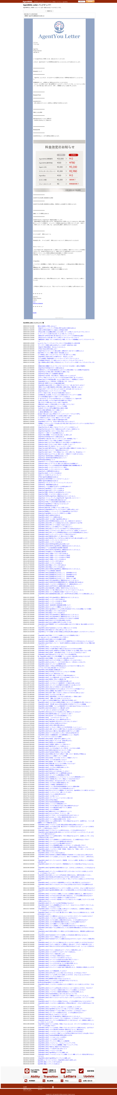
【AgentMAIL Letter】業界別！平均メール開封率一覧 (52, 679)
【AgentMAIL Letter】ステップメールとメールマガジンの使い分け (55, 798)
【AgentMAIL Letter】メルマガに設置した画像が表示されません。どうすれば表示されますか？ (63, 920)
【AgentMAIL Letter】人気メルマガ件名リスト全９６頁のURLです (55, 687)
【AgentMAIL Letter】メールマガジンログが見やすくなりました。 (55, 957)
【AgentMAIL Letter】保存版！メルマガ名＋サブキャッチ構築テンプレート (58, 757)
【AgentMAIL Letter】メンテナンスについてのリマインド (53, 540)
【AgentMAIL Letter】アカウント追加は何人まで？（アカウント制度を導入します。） (60, 950)
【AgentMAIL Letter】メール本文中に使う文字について (52, 1048)
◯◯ (34, 301)
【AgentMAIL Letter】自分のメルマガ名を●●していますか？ (54, 771)
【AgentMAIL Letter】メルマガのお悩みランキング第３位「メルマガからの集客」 (59, 748)
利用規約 (25, 1088)
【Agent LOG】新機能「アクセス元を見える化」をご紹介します (55, 434)
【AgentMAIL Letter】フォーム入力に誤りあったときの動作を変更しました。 (58, 963)
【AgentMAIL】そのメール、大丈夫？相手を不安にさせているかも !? (56, 421)
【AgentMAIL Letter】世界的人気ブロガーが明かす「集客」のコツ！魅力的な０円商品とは (62, 754)
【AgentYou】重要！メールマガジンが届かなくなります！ (53, 494)
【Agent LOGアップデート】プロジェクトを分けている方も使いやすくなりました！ (60, 389)
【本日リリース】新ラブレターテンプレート (49, 475)
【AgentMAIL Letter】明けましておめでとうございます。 (53, 1014)
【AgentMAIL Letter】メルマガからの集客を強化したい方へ (53, 767)
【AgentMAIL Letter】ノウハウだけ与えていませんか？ (52, 646)
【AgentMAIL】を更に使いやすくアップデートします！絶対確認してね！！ (58, 438)
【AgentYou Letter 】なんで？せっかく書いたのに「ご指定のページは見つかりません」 (61, 454)
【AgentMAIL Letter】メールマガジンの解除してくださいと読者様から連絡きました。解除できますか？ (65, 893)
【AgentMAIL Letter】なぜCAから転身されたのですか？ (52, 723)
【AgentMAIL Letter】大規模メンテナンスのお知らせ (52, 559)
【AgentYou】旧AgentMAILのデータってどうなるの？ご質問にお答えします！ (58, 509)
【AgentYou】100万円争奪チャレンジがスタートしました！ (54, 478)
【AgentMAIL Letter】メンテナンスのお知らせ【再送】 (52, 601)
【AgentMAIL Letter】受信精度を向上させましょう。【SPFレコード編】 (57, 578)
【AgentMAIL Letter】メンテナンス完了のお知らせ (51, 599)
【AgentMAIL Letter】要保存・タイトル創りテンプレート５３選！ (55, 761)
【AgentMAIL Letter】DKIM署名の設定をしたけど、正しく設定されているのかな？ (60, 521)
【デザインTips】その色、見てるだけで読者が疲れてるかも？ (54, 392)
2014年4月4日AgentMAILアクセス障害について (50, 982)
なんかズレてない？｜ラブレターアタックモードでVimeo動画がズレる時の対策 (59, 343)
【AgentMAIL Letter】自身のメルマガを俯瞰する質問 (52, 639)
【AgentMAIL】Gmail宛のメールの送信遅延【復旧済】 (52, 551)
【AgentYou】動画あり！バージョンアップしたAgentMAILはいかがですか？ (58, 511)
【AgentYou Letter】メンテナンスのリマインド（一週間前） (54, 469)
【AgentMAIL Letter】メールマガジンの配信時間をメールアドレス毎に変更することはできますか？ (64, 882)
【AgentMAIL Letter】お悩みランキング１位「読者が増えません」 (55, 740)
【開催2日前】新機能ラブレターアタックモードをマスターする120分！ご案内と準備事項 (61, 366)
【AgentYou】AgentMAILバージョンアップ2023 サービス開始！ (55, 513)
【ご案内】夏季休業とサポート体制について (49, 412)
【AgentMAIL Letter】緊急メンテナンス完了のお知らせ (52, 610)
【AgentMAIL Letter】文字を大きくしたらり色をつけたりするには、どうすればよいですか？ (62, 972)
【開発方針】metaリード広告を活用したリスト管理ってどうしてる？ (56, 404)
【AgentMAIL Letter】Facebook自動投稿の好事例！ (51, 801)
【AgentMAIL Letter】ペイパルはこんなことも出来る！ (52, 1037)
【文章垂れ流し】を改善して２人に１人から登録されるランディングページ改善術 (59, 394)
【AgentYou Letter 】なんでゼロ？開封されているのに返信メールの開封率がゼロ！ (60, 442)
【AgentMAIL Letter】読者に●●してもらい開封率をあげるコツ (54, 719)
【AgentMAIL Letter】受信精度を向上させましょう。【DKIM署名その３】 (57, 572)
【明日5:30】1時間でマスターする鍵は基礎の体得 (51, 383)
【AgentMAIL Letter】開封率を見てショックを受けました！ (53, 746)
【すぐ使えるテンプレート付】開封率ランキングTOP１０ (53, 637)
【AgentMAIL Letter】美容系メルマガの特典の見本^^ (52, 742)
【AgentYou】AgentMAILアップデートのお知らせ (51, 488)
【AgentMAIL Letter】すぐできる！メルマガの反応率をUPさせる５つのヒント (58, 815)
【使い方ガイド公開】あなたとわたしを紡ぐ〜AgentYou (53, 402)
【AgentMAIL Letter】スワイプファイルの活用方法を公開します (55, 681)
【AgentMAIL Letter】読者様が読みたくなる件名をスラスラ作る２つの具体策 (58, 618)
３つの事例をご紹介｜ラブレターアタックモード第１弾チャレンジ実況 (57, 354)
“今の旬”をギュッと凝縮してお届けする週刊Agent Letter (52, 419)
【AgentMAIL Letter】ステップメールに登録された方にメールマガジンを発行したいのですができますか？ (66, 942)
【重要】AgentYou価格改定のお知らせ (48, 480)
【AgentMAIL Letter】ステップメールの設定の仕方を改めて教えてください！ (58, 959)
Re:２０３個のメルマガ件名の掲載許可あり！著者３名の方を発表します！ (57, 700)
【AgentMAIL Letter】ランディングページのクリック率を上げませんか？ (57, 534)
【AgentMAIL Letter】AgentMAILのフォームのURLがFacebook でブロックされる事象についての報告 (64, 609)
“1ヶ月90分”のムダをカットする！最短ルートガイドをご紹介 (54, 417)
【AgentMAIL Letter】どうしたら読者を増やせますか (52, 794)
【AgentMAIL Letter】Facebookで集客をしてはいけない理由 (54, 752)
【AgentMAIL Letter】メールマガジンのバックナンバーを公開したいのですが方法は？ (60, 1031)
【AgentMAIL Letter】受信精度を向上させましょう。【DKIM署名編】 (56, 576)
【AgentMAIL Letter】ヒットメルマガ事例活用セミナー (52, 803)
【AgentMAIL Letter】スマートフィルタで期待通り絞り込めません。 (56, 841)
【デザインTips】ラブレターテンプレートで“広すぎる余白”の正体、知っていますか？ (60, 377)
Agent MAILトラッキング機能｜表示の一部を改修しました (53, 352)
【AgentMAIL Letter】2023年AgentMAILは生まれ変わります (54, 544)
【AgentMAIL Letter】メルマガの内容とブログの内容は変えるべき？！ (56, 788)
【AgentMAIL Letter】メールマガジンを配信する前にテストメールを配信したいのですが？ (62, 990)
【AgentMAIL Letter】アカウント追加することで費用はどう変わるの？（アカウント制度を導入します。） (66, 944)
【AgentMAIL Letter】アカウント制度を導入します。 (52, 953)
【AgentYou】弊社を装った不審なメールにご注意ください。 (54, 507)
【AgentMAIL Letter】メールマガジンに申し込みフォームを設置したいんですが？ (59, 1006)
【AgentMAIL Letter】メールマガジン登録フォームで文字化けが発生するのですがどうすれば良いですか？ (66, 1033)
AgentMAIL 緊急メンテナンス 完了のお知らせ (50, 1062)
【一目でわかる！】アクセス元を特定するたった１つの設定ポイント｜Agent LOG (59, 398)
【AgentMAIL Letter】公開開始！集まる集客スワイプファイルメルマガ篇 (57, 690)
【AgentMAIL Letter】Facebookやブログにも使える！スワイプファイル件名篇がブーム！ (61, 688)
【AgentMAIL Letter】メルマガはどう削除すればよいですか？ (54, 955)
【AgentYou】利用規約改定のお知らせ (48, 505)
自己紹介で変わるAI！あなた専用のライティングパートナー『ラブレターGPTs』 (59, 414)
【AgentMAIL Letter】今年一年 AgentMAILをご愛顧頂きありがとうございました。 (59, 1016)
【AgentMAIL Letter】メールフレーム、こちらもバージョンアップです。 (57, 1043)
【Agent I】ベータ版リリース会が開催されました (51, 433)
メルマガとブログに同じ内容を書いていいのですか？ (52, 667)
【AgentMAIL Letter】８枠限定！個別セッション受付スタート (54, 744)
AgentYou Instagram (38, 303)
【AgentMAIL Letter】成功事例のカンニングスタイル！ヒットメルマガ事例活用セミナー (61, 777)
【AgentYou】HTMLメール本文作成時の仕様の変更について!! (54, 501)
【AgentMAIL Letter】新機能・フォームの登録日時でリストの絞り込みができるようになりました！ (64, 706)
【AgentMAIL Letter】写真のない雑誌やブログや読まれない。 (54, 1046)
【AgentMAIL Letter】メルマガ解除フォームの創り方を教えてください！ (57, 923)
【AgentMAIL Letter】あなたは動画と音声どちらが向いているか (55, 622)
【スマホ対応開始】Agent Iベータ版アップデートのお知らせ (54, 396)
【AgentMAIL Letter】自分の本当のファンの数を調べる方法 (53, 708)
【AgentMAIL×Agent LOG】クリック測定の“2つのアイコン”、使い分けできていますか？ (61, 385)
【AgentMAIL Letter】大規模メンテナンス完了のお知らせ (53, 553)
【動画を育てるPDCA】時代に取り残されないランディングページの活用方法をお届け (60, 335)
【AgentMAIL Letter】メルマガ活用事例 (48, 809)
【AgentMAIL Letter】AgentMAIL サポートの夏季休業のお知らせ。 (55, 773)
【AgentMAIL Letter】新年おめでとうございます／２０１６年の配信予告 (57, 654)
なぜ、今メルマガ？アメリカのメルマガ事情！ (50, 736)
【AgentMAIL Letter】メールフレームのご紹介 (50, 1050)
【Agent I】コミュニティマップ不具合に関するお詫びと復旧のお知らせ (57, 328)
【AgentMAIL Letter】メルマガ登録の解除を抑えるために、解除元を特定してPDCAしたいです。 (63, 847)
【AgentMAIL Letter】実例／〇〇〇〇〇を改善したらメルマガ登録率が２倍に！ (59, 635)
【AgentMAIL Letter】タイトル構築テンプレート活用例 (52, 755)
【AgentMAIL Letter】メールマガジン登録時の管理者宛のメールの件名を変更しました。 (61, 991)
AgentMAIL (40, 1089)
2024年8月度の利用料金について (46, 459)
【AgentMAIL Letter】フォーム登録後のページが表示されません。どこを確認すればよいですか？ (63, 839)
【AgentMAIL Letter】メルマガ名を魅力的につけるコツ (52, 759)
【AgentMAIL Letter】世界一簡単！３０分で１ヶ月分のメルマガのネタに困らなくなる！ (61, 692)
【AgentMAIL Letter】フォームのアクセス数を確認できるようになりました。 (58, 980)
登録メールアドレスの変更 (82, 316)
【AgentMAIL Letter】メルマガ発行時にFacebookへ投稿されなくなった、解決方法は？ (61, 1029)
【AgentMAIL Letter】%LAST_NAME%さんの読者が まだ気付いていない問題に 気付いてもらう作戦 (64, 650)
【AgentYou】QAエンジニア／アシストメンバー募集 (52, 391)
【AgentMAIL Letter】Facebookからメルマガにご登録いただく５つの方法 (57, 628)
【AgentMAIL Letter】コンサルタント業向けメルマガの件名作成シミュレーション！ (60, 727)
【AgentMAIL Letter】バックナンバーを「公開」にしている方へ (55, 792)
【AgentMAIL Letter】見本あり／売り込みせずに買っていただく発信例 (56, 780)
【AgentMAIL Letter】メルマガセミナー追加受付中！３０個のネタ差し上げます (59, 683)
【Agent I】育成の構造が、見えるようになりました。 (52, 347)
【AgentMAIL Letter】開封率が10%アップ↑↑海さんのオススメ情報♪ (55, 536)
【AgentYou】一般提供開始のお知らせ (48, 484)
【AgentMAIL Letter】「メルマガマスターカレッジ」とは (53, 717)
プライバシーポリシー (27, 1090)
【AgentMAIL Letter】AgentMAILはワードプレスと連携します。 (55, 1058)
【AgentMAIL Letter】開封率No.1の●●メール (49, 769)
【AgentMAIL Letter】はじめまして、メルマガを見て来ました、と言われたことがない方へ (62, 662)
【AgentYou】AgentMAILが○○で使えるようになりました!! (53, 503)
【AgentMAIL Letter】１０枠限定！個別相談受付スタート (53, 784)
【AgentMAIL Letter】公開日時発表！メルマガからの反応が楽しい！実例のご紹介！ (60, 696)
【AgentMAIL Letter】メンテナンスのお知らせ (50, 542)
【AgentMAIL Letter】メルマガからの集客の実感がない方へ (53, 782)
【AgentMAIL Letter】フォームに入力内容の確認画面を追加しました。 (56, 961)
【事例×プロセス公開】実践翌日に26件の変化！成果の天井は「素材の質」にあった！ (60, 387)
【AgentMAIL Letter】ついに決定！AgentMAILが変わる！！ (53, 519)
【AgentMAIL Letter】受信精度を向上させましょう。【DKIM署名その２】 (57, 574)
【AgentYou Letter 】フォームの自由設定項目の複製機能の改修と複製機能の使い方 (60, 465)
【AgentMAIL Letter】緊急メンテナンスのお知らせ (51, 567)
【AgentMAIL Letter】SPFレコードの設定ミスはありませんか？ (55, 524)
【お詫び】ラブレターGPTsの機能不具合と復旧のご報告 (53, 408)
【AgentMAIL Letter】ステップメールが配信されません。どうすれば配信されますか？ (60, 1012)
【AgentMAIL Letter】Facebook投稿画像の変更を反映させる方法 (55, 1035)
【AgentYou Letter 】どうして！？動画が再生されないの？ (53, 450)
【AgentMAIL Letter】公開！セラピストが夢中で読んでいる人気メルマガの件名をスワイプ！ (62, 729)
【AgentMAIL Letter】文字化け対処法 (48, 800)
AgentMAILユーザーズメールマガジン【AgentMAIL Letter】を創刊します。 (58, 1060)
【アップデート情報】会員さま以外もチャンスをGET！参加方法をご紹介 (57, 345)
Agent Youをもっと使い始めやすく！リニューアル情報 (52, 406)
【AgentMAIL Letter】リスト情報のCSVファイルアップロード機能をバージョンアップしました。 (63, 995)
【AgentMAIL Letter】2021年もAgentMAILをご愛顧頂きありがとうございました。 (59, 549)
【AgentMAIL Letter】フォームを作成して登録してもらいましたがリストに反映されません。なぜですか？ (66, 1027)
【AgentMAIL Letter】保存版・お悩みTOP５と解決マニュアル (54, 738)
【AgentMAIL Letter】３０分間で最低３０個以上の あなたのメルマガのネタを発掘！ (60, 648)
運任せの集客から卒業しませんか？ (47, 326)
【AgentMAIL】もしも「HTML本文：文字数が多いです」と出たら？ (56, 381)
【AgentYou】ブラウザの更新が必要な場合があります (52, 500)
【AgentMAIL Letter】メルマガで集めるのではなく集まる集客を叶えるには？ (58, 805)
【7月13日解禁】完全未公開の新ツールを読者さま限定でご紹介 (55, 415)
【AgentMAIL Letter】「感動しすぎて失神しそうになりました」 (55, 698)
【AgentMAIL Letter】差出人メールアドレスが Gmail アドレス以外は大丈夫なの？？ (60, 528)
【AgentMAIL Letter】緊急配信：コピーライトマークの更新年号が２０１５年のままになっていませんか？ (66, 641)
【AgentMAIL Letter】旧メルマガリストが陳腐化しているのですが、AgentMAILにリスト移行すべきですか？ (66, 790)
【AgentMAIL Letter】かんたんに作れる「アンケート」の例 (53, 813)
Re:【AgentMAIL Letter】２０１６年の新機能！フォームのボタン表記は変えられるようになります (64, 656)
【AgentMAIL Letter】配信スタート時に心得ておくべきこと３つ (55, 629)
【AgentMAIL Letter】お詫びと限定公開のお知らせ (51, 725)
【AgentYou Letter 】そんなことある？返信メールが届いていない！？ (56, 444)
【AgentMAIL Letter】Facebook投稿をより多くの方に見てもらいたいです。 (58, 993)
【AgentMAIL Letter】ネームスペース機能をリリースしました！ (55, 607)
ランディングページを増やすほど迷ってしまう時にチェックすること (56, 333)
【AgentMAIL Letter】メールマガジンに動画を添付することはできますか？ (58, 918)
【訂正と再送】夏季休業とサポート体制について (51, 410)
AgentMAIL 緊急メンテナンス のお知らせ (49, 1063)
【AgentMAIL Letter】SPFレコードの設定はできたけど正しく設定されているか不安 (60, 522)
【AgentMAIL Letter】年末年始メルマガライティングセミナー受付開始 (56, 671)
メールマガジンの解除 (83, 315)
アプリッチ (40, 1086)
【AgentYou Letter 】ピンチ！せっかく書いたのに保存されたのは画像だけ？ (58, 463)
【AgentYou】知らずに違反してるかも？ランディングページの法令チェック (58, 427)
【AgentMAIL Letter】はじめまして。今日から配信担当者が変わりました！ (58, 817)
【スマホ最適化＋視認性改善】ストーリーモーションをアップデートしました (58, 358)
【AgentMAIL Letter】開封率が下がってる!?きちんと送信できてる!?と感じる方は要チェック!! (62, 538)
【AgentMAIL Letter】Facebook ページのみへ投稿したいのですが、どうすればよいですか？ (62, 1010)
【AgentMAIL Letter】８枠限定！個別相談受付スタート (52, 765)
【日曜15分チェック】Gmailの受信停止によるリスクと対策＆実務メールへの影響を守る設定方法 (63, 369)
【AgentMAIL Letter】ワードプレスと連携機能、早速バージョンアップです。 (58, 1044)
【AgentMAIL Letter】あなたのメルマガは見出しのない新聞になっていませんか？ (59, 711)
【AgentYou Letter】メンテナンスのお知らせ (50, 473)
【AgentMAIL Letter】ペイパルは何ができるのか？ (51, 1039)
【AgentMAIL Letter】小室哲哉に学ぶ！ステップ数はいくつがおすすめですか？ (59, 778)
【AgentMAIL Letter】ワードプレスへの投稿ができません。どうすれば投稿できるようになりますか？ (65, 1001)
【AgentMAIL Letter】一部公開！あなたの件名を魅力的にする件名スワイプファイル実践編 (62, 704)
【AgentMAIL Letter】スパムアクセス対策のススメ (51, 976)
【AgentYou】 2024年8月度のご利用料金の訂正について (53, 455)
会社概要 (25, 1086)
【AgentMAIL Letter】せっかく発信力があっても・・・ (52, 673)
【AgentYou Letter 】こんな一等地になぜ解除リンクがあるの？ (54, 440)
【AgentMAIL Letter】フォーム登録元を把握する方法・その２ (54, 819)
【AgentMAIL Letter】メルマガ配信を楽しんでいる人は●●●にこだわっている (58, 677)
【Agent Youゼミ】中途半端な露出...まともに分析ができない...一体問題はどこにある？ (61, 379)
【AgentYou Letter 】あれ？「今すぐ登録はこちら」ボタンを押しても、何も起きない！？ (61, 452)
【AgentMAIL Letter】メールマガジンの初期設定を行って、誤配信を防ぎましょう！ (60, 584)
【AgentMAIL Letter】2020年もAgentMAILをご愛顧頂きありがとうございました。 (59, 568)
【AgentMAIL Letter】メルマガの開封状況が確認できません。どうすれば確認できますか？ (62, 921)
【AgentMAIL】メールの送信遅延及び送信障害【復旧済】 (53, 547)
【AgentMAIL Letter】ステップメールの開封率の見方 (52, 664)
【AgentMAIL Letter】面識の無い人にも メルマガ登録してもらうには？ (57, 763)
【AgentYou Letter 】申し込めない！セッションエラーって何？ (54, 446)
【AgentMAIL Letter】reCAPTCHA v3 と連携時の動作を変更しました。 (57, 586)
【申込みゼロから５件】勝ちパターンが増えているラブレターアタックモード (58, 337)
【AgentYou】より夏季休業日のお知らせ (48, 471)
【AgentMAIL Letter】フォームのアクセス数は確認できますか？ (55, 843)
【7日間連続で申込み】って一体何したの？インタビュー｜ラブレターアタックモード (60, 360)
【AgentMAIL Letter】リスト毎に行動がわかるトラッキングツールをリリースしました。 (61, 590)
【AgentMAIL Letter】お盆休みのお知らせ (49, 515)
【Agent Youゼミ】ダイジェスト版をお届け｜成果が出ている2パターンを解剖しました (61, 350)
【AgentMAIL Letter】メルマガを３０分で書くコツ (51, 694)
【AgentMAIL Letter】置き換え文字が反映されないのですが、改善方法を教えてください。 (62, 877)
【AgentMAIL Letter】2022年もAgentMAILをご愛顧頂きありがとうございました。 (59, 545)
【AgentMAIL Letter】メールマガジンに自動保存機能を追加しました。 (56, 965)
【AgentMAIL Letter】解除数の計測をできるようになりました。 (55, 978)
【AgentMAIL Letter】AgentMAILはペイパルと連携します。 (53, 1052)
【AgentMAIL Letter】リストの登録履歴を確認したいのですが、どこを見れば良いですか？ (62, 845)
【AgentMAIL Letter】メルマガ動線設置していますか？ (52, 971)
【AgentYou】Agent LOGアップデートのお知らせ (51, 490)
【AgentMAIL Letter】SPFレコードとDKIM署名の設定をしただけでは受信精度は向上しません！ (63, 532)
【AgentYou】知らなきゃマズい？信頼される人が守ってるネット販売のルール (58, 429)
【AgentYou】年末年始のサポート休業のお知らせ (51, 368)
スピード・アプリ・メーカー (43, 1088)
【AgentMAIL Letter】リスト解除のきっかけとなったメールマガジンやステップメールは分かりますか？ (65, 916)
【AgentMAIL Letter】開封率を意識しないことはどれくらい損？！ (55, 713)
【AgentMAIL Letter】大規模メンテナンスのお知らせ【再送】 (54, 555)
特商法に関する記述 (27, 1089)
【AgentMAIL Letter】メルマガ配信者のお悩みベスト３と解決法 (55, 807)
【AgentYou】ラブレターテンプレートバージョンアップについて (55, 482)
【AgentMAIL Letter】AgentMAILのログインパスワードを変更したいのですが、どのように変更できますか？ (66, 888)
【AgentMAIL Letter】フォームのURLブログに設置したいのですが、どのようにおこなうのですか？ (64, 974)
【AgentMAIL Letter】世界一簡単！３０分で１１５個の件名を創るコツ (56, 675)
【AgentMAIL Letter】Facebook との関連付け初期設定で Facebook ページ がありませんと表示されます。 (66, 854)
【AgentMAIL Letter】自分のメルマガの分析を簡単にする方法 (54, 620)
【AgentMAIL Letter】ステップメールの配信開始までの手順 (53, 775)
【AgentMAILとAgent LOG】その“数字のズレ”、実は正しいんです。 (56, 356)
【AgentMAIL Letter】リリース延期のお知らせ (50, 517)
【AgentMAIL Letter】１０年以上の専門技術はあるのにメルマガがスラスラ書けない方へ (61, 665)
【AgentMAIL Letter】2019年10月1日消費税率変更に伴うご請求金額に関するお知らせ (60, 582)
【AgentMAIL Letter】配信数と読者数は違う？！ (51, 669)
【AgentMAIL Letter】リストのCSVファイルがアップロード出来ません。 (57, 952)
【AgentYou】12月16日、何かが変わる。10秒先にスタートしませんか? (57, 375)
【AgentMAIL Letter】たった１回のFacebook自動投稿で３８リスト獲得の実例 (58, 786)
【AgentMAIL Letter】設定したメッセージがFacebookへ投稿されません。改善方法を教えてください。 (65, 875)
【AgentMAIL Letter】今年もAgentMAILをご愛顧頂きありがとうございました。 (59, 580)
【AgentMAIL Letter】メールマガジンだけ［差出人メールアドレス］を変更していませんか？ (62, 530)
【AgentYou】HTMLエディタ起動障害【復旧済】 (51, 373)
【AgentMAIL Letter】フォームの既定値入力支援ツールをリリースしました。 (58, 591)
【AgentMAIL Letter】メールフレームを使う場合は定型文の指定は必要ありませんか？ (60, 824)
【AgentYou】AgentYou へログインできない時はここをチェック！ (55, 431)
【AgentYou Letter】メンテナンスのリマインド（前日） (52, 467)
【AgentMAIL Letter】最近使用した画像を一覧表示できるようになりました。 (58, 588)
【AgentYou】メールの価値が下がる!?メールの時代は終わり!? (54, 486)
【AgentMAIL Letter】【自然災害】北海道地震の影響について (54, 605)
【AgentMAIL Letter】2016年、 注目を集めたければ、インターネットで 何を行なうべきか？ (62, 652)
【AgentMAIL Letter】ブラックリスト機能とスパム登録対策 (53, 1041)
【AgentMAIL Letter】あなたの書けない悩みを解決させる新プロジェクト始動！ (59, 731)
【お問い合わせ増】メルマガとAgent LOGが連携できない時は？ (55, 400)
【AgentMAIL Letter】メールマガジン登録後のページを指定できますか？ (57, 897)
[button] (81, 1)
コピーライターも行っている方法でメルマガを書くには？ (53, 710)
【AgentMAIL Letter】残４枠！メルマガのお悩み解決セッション (55, 715)
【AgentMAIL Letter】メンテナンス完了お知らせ (50, 561)
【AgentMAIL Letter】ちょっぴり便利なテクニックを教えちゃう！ (55, 526)
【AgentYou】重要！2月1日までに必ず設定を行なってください (54, 492)
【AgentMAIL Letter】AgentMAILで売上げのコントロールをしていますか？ (58, 721)
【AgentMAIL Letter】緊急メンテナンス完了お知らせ (52, 565)
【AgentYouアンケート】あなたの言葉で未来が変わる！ (53, 461)
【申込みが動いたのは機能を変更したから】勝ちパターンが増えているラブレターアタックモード (64, 331)
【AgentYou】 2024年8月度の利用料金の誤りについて (52, 457)
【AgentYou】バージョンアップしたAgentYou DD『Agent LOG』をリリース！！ (59, 498)
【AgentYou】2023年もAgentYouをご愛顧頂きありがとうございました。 (57, 496)
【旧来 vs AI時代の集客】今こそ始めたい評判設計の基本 (53, 330)
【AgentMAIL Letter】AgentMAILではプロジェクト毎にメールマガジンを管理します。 (60, 1008)
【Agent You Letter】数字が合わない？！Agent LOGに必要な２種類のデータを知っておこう (62, 448)
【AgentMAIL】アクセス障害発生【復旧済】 (49, 570)
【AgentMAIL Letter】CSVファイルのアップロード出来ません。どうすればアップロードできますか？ (65, 1018)
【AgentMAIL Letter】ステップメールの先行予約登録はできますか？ (56, 903)
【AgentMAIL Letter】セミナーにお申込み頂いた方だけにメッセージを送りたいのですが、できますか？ (65, 988)
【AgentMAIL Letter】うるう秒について (48, 796)
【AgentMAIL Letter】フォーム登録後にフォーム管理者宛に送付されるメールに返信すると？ (62, 925)
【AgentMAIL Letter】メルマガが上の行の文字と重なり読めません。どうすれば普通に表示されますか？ (65, 895)
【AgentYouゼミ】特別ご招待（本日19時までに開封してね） (54, 371)
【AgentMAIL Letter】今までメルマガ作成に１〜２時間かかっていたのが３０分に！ (60, 660)
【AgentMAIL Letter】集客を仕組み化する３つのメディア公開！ (55, 750)
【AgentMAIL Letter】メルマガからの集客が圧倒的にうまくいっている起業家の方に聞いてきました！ (65, 702)
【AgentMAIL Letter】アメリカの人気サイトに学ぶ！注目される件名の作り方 (58, 733)
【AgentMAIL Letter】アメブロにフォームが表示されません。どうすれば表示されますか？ (62, 830)
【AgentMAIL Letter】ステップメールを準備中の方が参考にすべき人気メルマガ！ (59, 685)
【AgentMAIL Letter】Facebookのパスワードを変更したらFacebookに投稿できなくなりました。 (63, 935)
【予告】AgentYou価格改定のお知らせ (48, 477)
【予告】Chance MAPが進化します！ (48, 349)
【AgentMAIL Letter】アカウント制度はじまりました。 (52, 936)
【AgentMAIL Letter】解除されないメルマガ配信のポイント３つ (55, 811)
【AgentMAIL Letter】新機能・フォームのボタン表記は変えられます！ (56, 658)
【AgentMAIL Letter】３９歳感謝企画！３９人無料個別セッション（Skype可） (59, 734)
